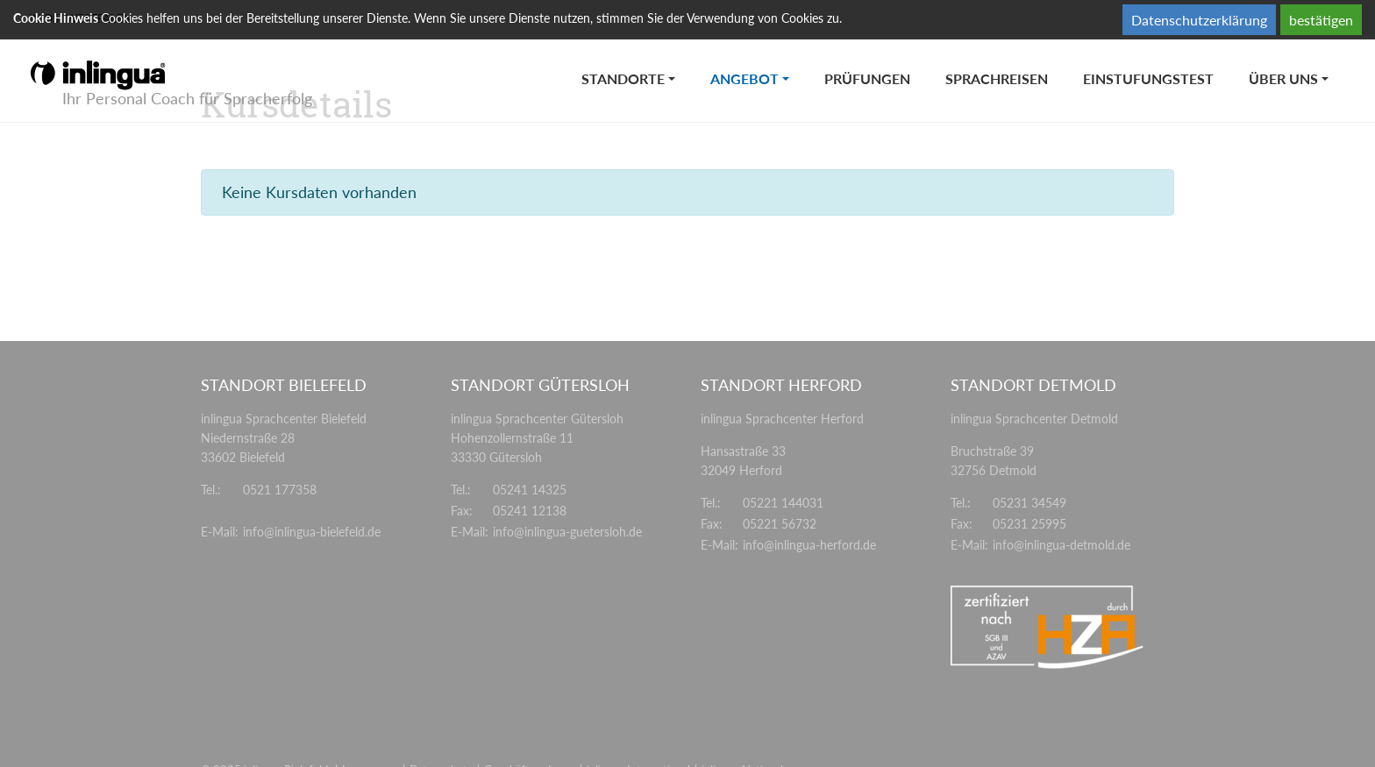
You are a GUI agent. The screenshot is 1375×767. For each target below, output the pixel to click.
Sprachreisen (996, 78)
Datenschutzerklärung (1199, 19)
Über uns (1283, 78)
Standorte (623, 78)
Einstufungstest (1148, 78)
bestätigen (1321, 19)
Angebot (758, 61)
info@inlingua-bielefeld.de (312, 531)
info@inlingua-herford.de (809, 544)
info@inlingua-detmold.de (1061, 544)
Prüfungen (867, 78)
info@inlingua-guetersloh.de (567, 531)
